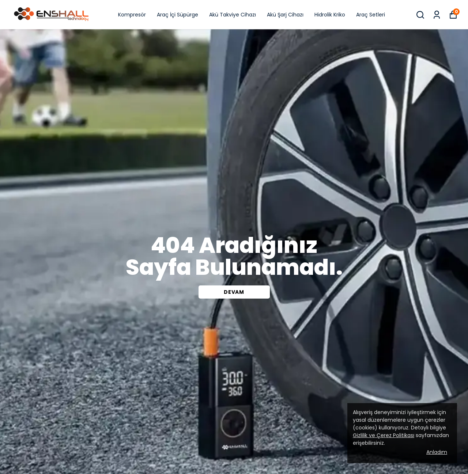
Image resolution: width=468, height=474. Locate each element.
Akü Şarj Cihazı (285, 14)
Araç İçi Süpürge (177, 14)
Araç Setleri (370, 14)
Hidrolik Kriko (329, 14)
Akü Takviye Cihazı (232, 14)
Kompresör (132, 14)
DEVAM (234, 292)
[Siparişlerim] (436, 14)
